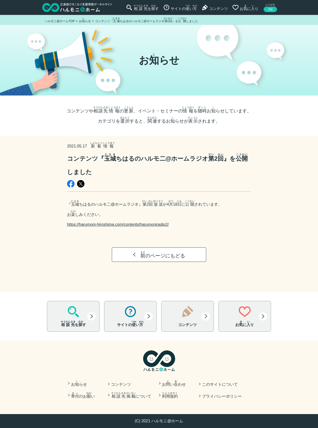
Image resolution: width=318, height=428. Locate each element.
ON (270, 9)
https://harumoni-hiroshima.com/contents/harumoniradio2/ (118, 224)
